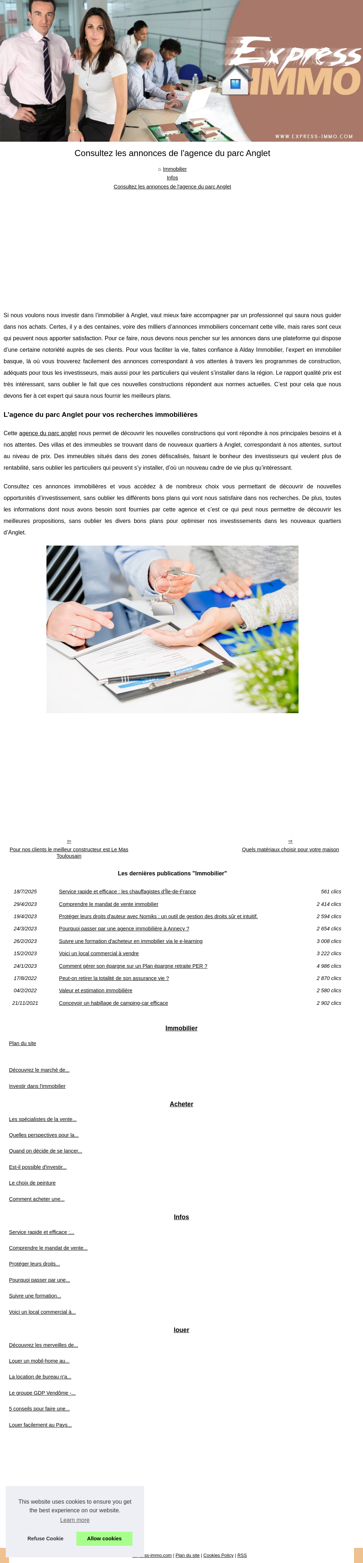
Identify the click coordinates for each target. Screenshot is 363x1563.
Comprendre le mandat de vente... (48, 1248)
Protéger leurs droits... (34, 1264)
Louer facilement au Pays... (40, 1425)
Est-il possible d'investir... (38, 1167)
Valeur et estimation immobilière (96, 990)
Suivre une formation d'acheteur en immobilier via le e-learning (131, 941)
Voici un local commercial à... (42, 1312)
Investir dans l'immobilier (37, 1086)
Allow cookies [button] (104, 1538)
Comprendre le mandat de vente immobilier (108, 904)
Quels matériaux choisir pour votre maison (290, 849)
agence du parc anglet (48, 433)
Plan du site (22, 1043)
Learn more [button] (75, 1520)
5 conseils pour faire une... (39, 1409)
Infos (172, 178)
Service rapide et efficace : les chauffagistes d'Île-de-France (127, 891)
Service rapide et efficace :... (41, 1232)
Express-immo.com (152, 1555)
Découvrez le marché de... (39, 1070)
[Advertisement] (172, 245)
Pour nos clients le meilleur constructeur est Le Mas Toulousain (69, 853)
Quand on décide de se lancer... (45, 1151)
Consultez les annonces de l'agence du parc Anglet (172, 187)
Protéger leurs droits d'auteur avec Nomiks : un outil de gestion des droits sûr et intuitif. (158, 916)
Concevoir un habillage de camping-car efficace (113, 1003)
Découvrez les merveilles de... (43, 1345)
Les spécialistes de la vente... (43, 1119)
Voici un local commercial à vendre (99, 953)
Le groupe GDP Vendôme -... (42, 1393)
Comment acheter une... (36, 1199)
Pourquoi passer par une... (39, 1280)
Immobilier (175, 169)
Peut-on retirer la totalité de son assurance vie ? (114, 978)
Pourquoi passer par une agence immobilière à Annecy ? (124, 928)
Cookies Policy (218, 1555)
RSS (242, 1555)
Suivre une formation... (35, 1296)
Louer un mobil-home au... (39, 1361)
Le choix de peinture (32, 1183)
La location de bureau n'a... (40, 1377)
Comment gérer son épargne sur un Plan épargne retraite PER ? (133, 966)
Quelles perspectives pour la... (44, 1135)
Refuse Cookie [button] (45, 1538)
